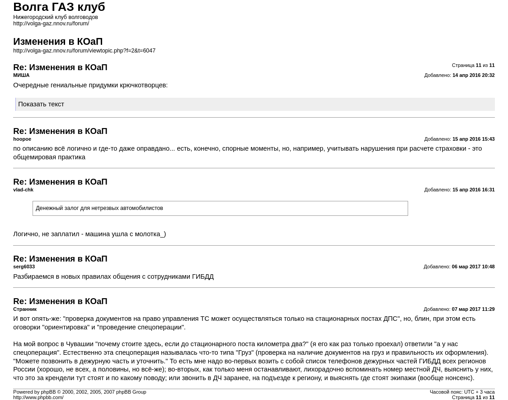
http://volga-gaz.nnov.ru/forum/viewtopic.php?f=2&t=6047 (84, 51)
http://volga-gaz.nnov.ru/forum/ (51, 23)
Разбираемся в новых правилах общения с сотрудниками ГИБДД (113, 276)
